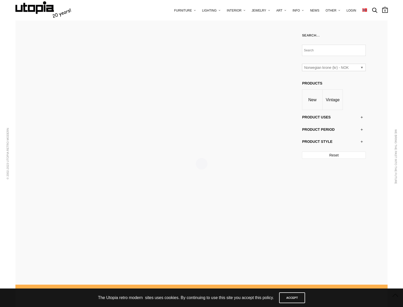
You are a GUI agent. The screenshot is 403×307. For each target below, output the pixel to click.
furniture (183, 10)
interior (234, 10)
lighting (209, 10)
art (279, 10)
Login (351, 10)
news (314, 10)
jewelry (259, 10)
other (331, 10)
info (296, 10)
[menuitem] (364, 10)
